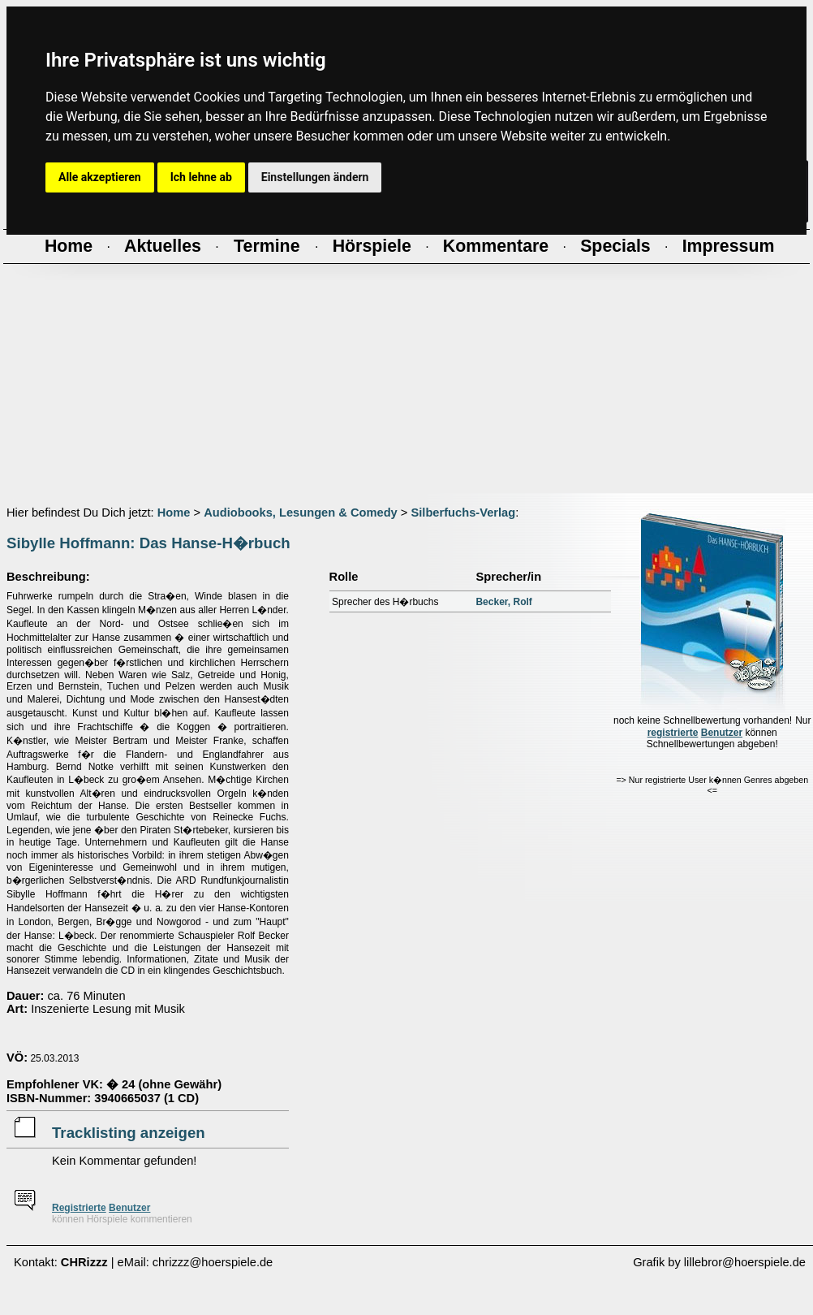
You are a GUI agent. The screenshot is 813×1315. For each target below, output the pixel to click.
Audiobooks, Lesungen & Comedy (301, 512)
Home (174, 512)
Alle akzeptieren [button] (99, 177)
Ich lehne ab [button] (201, 177)
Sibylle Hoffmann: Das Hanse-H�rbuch (148, 543)
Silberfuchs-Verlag (463, 512)
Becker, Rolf (503, 602)
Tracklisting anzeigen (128, 1132)
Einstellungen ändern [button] (315, 177)
